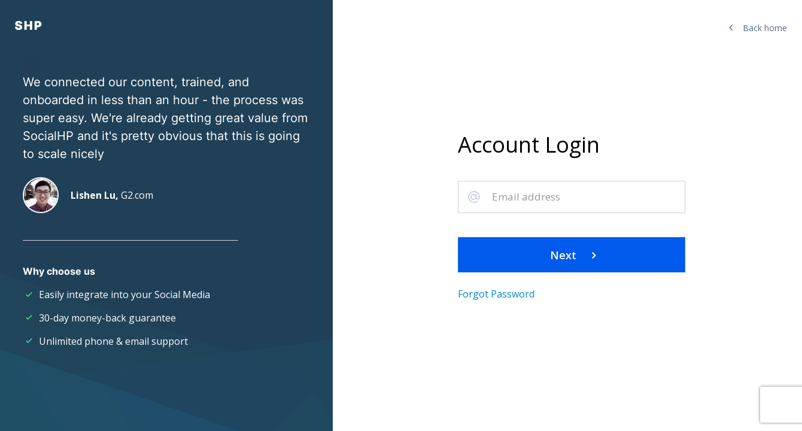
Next (572, 255)
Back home (758, 28)
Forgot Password (496, 294)
